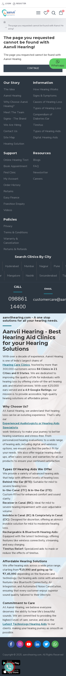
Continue (33, 68)
